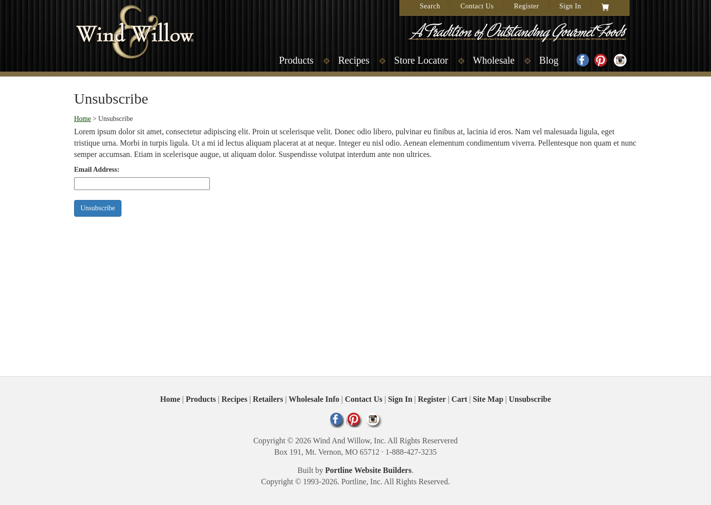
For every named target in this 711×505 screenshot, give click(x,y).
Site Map (488, 399)
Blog (548, 60)
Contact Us (477, 6)
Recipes (353, 60)
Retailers (268, 399)
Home (82, 118)
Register (526, 6)
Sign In (570, 6)
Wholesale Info (314, 399)
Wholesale (493, 60)
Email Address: (96, 169)
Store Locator (421, 60)
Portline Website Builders (368, 470)
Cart (459, 399)
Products (296, 60)
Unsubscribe (530, 399)
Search (430, 6)
